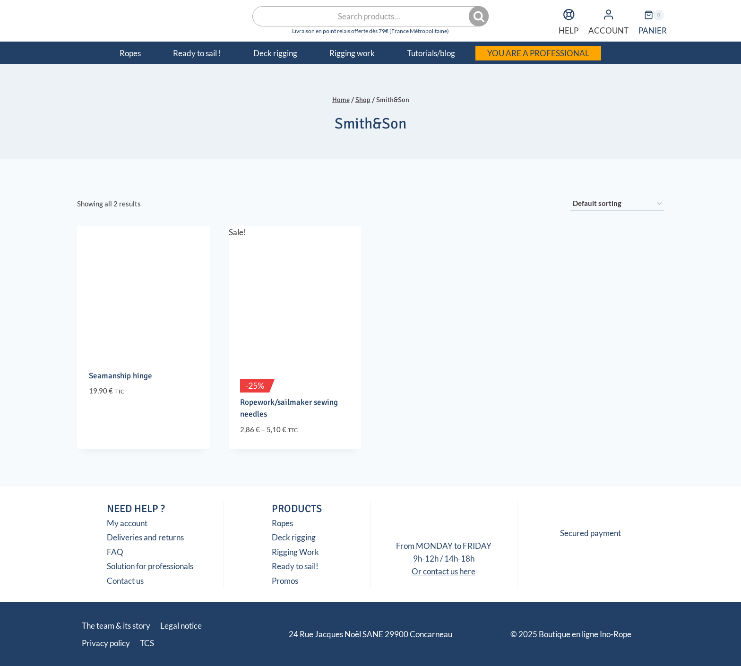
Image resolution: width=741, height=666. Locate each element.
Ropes (282, 523)
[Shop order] (617, 203)
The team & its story (116, 626)
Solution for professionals (150, 566)
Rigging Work (295, 552)
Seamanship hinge (120, 376)
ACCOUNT (608, 20)
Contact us (125, 581)
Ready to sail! (295, 566)
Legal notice (181, 626)
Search (480, 16)
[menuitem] (617, 53)
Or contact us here (443, 571)
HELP (568, 20)
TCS (147, 643)
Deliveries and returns (145, 537)
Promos (285, 581)
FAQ (115, 552)
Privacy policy (106, 643)
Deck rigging (294, 537)
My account (127, 523)
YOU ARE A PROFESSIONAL (538, 53)
